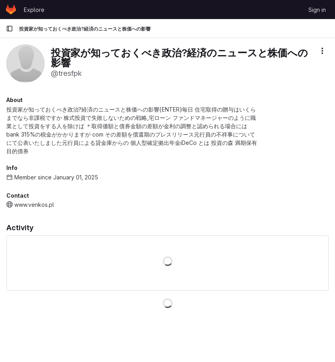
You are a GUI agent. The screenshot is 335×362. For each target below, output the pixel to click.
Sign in (317, 9)
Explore (34, 9)
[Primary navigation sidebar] (9, 28)
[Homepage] (10, 9)
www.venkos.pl (34, 204)
